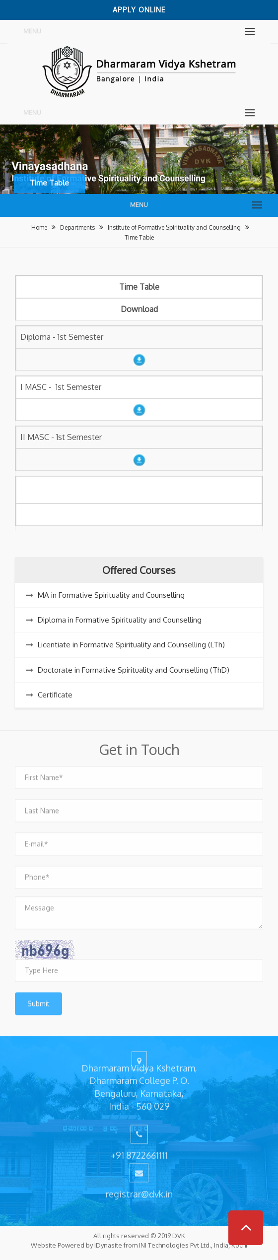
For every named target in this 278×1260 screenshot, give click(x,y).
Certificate (55, 694)
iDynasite (108, 1242)
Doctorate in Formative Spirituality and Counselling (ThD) (133, 670)
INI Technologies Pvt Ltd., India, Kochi (193, 1242)
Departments (77, 227)
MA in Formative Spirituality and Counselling (111, 595)
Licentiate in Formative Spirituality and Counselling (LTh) (131, 644)
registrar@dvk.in (139, 1191)
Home (39, 227)
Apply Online (139, 9)
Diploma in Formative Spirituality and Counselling (120, 620)
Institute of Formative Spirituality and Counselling (174, 227)
